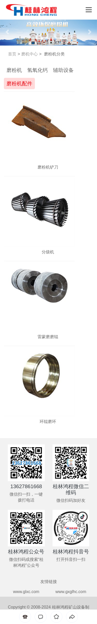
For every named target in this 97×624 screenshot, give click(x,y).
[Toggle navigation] (87, 10)
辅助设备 (63, 70)
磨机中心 (29, 54)
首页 (12, 54)
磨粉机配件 (19, 83)
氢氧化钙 (37, 70)
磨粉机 (14, 70)
